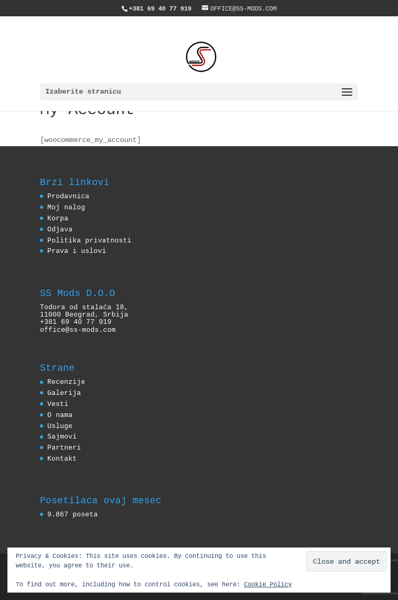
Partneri (64, 447)
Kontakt (62, 458)
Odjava (60, 229)
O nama (60, 415)
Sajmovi (62, 436)
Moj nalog (66, 207)
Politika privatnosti (89, 240)
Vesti (57, 404)
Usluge (60, 426)
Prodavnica (68, 196)
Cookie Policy (268, 584)
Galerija (64, 393)
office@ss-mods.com (78, 330)
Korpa (57, 218)
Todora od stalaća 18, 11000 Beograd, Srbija (84, 311)
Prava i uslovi (76, 251)
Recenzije (66, 382)
